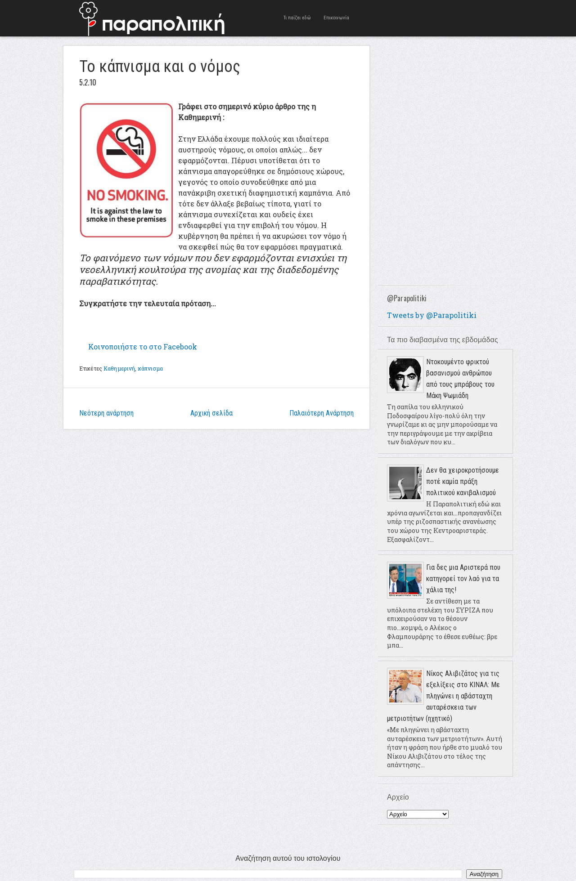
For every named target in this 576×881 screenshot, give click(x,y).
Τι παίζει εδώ (297, 18)
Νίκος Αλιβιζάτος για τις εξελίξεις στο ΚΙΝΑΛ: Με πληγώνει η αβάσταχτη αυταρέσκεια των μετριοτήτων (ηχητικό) (443, 696)
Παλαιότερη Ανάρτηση (321, 413)
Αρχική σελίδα (211, 413)
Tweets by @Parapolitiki (432, 315)
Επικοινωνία (336, 18)
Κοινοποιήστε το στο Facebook (142, 346)
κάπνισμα (150, 368)
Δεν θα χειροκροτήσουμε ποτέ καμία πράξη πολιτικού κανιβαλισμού (462, 481)
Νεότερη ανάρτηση (106, 413)
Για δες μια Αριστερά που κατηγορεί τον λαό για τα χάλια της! (463, 578)
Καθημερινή (119, 368)
